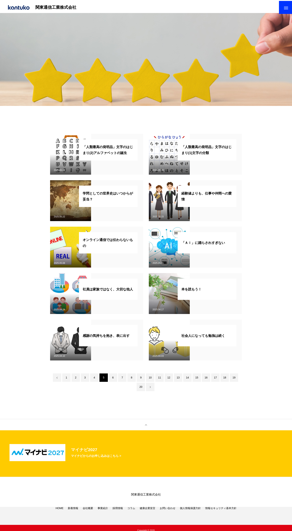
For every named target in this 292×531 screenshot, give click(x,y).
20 (140, 388)
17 (215, 379)
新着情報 (73, 514)
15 (196, 379)
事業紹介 (103, 514)
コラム (131, 514)
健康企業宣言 (147, 514)
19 (234, 379)
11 (159, 379)
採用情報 (117, 514)
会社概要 (88, 514)
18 (224, 379)
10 (150, 379)
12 (168, 379)
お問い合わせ (167, 514)
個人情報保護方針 (190, 514)
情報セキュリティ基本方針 (221, 514)
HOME (59, 514)
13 (178, 379)
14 (187, 379)
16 (206, 379)
